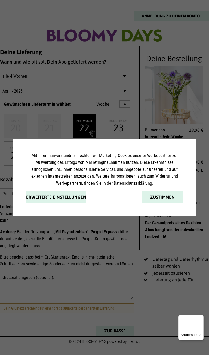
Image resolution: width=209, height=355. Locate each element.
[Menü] (200, 318)
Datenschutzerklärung (133, 183)
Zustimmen (162, 196)
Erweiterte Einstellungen (56, 196)
